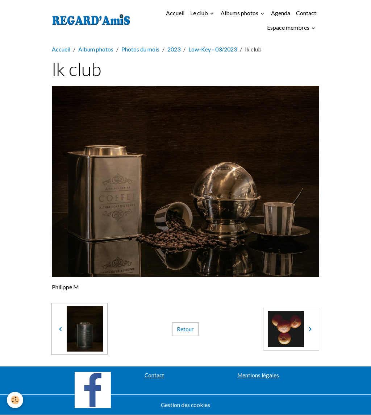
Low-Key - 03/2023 (212, 49)
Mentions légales (258, 375)
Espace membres (288, 27)
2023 (173, 49)
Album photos (95, 49)
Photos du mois (140, 49)
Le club (199, 12)
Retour (185, 328)
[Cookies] (15, 400)
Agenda (280, 12)
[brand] (91, 20)
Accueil (175, 12)
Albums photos (240, 12)
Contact (306, 12)
